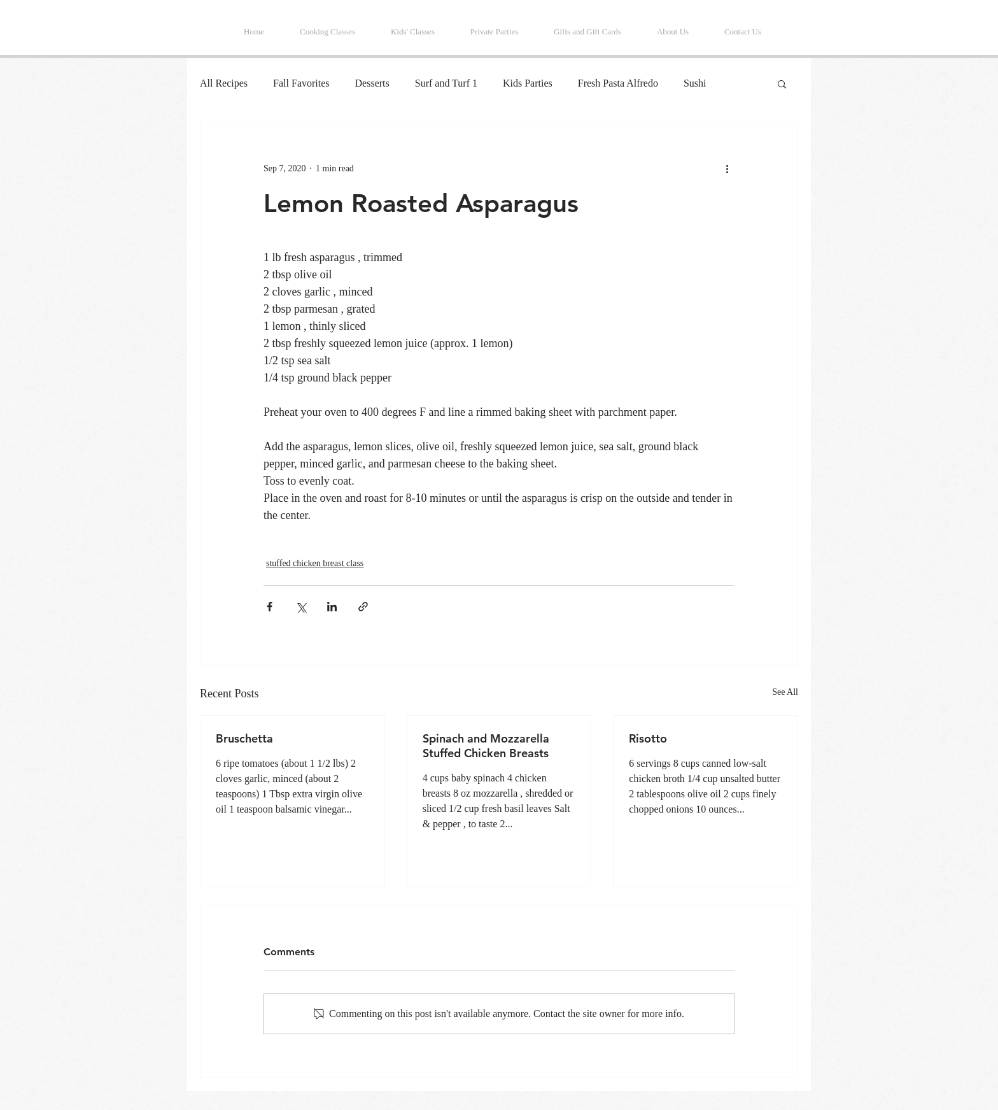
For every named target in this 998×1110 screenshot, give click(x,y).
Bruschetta (244, 738)
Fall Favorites (301, 83)
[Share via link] (363, 607)
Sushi (695, 83)
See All (785, 692)
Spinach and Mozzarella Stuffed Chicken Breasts (486, 745)
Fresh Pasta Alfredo (618, 83)
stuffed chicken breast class (314, 563)
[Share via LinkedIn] (332, 607)
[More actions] (726, 168)
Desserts (372, 83)
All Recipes (224, 83)
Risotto (648, 738)
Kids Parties (527, 83)
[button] (782, 83)
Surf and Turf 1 (446, 83)
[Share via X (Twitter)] (301, 607)
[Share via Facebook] (270, 607)
